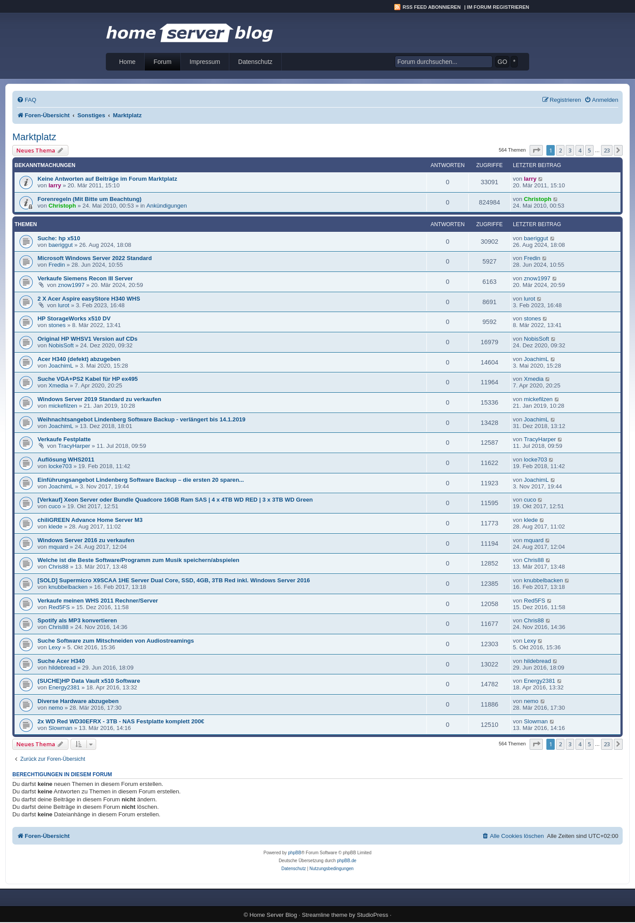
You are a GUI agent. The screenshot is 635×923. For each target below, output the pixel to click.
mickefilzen (63, 405)
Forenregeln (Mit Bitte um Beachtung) (89, 199)
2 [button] (560, 150)
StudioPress (372, 915)
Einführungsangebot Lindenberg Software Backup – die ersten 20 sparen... (140, 479)
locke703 (60, 466)
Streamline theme (324, 915)
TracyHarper (74, 446)
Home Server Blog (273, 915)
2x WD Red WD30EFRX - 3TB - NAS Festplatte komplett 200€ (120, 721)
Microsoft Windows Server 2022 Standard (94, 258)
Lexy (55, 647)
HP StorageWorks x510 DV (74, 318)
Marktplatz (34, 136)
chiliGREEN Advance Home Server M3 (89, 520)
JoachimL (61, 365)
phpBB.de (346, 860)
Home (127, 61)
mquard (58, 546)
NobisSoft (61, 345)
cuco (55, 506)
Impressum (205, 61)
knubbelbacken (68, 587)
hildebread (62, 667)
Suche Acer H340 (61, 661)
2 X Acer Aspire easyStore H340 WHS (88, 298)
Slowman (60, 728)
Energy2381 (64, 687)
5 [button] (589, 150)
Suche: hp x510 (58, 238)
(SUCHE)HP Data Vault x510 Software (88, 680)
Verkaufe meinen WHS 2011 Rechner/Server (97, 600)
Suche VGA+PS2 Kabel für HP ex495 (87, 379)
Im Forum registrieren (498, 7)
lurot (64, 305)
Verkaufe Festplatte (64, 439)
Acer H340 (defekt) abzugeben (78, 359)
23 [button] (607, 150)
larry (55, 185)
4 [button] (579, 150)
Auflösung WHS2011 (65, 459)
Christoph (62, 205)
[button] (536, 150)
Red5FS (59, 607)
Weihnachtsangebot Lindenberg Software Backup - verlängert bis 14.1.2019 (141, 419)
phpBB (294, 852)
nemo (56, 707)
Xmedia (58, 385)
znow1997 (71, 285)
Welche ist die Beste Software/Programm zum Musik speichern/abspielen (138, 560)
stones (57, 325)
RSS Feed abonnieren (432, 7)
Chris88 (58, 566)
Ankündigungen (166, 205)
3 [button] (570, 150)
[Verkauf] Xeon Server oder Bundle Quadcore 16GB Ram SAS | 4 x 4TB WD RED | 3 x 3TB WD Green (175, 499)
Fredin (57, 264)
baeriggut (61, 245)
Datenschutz (255, 61)
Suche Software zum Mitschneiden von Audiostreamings (115, 640)
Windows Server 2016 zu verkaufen (85, 540)
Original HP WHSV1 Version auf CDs (87, 338)
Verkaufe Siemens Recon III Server (85, 278)
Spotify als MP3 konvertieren (77, 620)
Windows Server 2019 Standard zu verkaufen (99, 399)
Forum (162, 61)
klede (56, 526)
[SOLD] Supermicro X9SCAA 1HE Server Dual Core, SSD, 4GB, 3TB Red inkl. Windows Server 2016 (173, 580)
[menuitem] (26, 99)
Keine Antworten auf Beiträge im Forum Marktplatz (107, 178)
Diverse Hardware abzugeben (78, 701)
